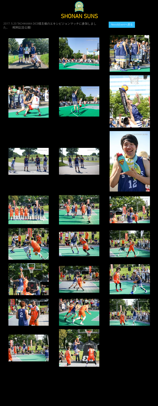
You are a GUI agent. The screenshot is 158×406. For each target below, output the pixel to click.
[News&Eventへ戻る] (122, 25)
